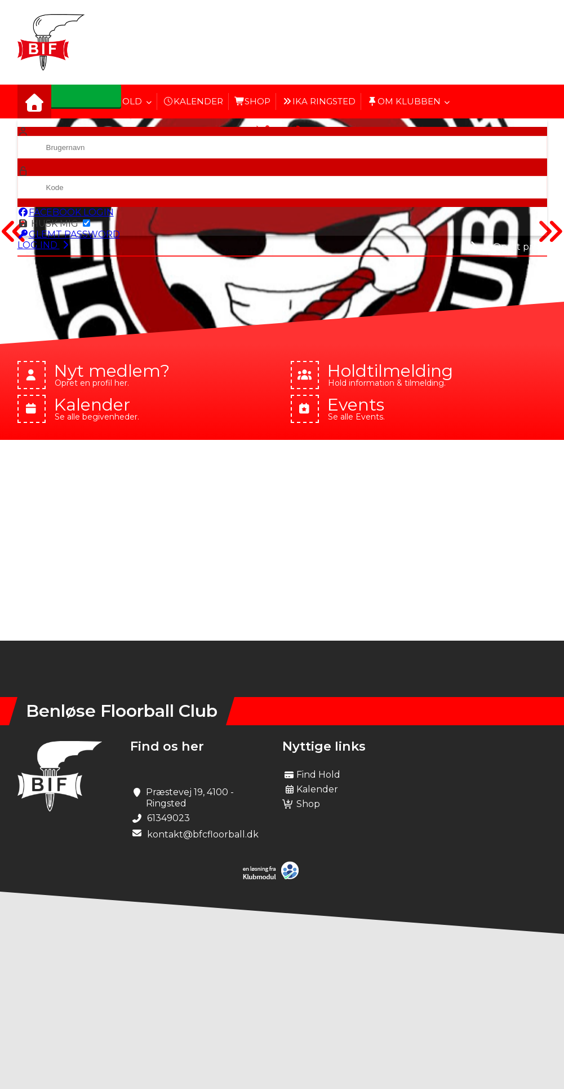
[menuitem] (34, 101)
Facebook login (65, 212)
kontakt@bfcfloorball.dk (203, 834)
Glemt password (68, 234)
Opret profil (514, 246)
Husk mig (53, 223)
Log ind (44, 245)
